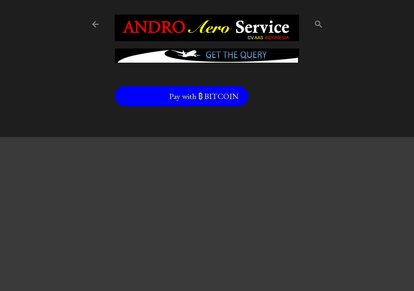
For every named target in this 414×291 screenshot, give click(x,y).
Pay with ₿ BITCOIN (204, 96)
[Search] (318, 22)
